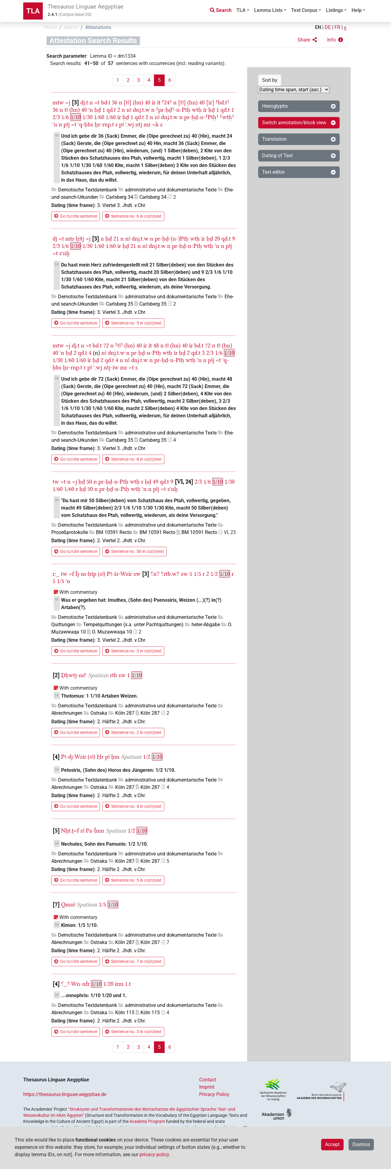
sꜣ (82, 830)
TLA (33, 11)
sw (137, 573)
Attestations (98, 27)
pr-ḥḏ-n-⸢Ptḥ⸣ (201, 117)
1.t (128, 983)
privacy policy (154, 1154)
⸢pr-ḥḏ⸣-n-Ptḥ (173, 109)
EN (318, 27)
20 (217, 238)
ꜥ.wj (129, 124)
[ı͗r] (210, 102)
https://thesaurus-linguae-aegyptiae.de (64, 1094)
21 (116, 238)
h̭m (115, 756)
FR (337, 27)
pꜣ (121, 124)
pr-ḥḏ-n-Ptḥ (187, 245)
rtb (113, 675)
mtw (58, 102)
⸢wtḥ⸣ (227, 117)
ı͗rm (119, 983)
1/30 (87, 117)
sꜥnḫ (64, 253)
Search (71, 27)
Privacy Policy (214, 1094)
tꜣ (66, 109)
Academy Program (147, 1121)
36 (114, 102)
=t (97, 102)
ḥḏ (97, 109)
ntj (138, 124)
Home (50, 27)
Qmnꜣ (68, 904)
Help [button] (357, 10)
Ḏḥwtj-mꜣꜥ (73, 675)
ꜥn (90, 109)
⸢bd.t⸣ (222, 102)
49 (155, 481)
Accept (332, 1144)
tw (56, 481)
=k (155, 124)
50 (89, 481)
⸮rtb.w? (170, 573)
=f (71, 573)
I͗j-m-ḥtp (85, 573)
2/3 (56, 117)
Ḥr (100, 756)
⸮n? (155, 573)
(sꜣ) (101, 573)
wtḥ (197, 109)
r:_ (56, 573)
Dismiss (361, 1144)
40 (147, 102)
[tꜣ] (127, 102)
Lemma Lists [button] (268, 10)
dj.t (84, 102)
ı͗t (158, 102)
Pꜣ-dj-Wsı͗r (73, 756)
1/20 (108, 983)
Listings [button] (334, 10)
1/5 (197, 573)
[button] (307, 40)
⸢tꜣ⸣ (119, 345)
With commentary (78, 592)
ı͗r (153, 102)
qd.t (111, 109)
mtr (69, 238)
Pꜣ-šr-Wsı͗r (119, 573)
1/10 (76, 117)
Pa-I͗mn (95, 830)
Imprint (206, 1087)
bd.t (105, 102)
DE (328, 27)
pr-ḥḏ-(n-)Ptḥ (171, 238)
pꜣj (67, 124)
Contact (207, 1080)
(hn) (138, 102)
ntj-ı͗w (111, 367)
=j (67, 102)
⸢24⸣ (167, 102)
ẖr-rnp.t (104, 124)
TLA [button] (241, 10)
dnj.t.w (141, 109)
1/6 (65, 117)
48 (156, 345)
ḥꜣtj (80, 238)
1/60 (99, 117)
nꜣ (128, 109)
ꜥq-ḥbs (85, 124)
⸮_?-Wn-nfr (75, 983)
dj (55, 238)
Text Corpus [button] (304, 10)
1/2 (214, 573)
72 (106, 345)
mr (147, 124)
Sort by (269, 80)
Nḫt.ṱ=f (70, 830)
